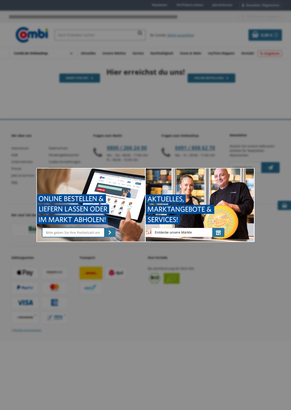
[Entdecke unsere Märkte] (218, 232)
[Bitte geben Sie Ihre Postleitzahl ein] (73, 232)
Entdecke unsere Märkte (173, 232)
